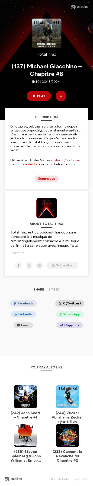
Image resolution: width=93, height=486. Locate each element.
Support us (46, 179)
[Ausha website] (79, 7)
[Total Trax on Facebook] (18, 265)
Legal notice (81, 479)
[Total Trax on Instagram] (39, 265)
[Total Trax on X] (29, 265)
